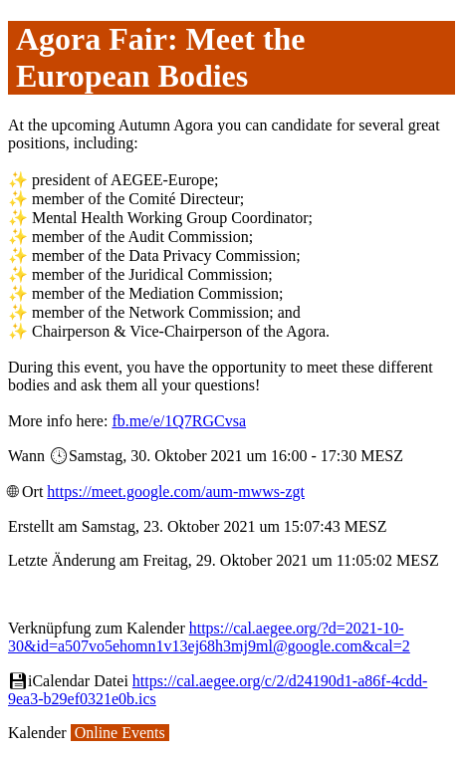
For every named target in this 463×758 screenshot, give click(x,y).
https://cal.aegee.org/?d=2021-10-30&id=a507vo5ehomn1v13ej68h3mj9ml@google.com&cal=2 (209, 637)
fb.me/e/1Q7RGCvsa (179, 420)
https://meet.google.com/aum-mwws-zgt (176, 491)
